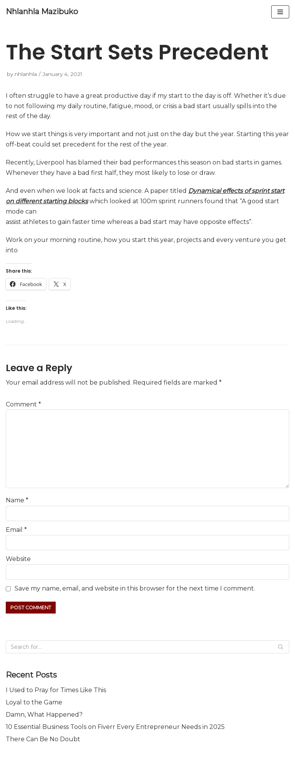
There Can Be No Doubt (43, 739)
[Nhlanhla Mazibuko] (42, 11)
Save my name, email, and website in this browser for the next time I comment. (135, 588)
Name (17, 500)
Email (16, 529)
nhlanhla (26, 74)
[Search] (147, 646)
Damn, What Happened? (44, 714)
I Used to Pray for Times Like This (56, 690)
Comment (23, 404)
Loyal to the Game (34, 702)
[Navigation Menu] (280, 11)
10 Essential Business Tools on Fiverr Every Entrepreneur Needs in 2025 (115, 726)
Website (18, 559)
